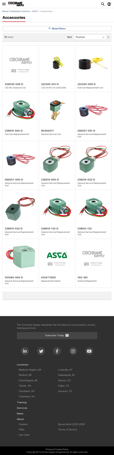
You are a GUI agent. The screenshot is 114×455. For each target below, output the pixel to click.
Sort (69, 37)
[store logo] (17, 4)
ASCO (35, 11)
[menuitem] (57, 364)
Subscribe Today (57, 335)
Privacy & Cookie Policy (57, 449)
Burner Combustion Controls (16, 11)
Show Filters (57, 28)
